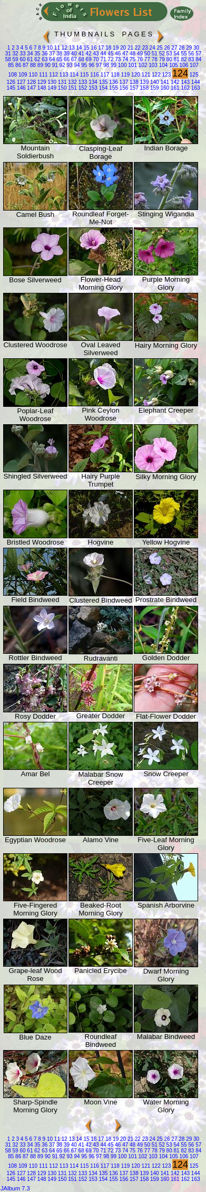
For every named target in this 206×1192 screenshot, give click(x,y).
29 (188, 48)
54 (176, 53)
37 (51, 53)
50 (146, 53)
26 (166, 48)
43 (95, 53)
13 (71, 48)
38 (58, 53)
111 (42, 75)
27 (174, 48)
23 (144, 48)
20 (122, 48)
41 (80, 53)
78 (154, 59)
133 (82, 82)
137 (123, 82)
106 (183, 65)
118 (114, 75)
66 (66, 59)
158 (144, 88)
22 (137, 48)
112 (53, 75)
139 (144, 82)
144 (195, 82)
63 (43, 59)
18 (107, 48)
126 (10, 82)
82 (183, 59)
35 (37, 53)
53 (168, 53)
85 (11, 65)
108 (12, 75)
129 (41, 82)
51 (154, 53)
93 (69, 65)
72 (110, 59)
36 (43, 53)
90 (47, 65)
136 (112, 82)
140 (154, 82)
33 (22, 53)
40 (73, 53)
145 (10, 88)
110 (32, 75)
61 (29, 59)
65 (58, 59)
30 (195, 48)
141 (164, 82)
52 (161, 53)
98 (105, 65)
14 (78, 48)
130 (51, 82)
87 (24, 65)
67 (73, 59)
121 (145, 75)
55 (183, 53)
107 (193, 65)
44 (102, 53)
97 (98, 65)
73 (117, 59)
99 (112, 65)
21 (129, 48)
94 (76, 65)
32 (14, 53)
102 (142, 65)
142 (174, 82)
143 (185, 82)
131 (61, 82)
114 (73, 75)
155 (112, 88)
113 (63, 75)
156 (123, 88)
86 (17, 65)
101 (132, 65)
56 (190, 53)
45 (110, 53)
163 (195, 88)
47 (124, 53)
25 (159, 48)
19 (115, 48)
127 (20, 82)
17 (100, 48)
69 (88, 59)
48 (131, 53)
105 (173, 65)
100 (121, 65)
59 (14, 59)
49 (139, 53)
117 (104, 75)
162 (185, 88)
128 (31, 82)
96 (90, 65)
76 (139, 59)
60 (22, 59)
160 (164, 88)
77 (146, 59)
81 (176, 59)
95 (83, 65)
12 (63, 48)
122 (155, 75)
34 (29, 53)
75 (131, 59)
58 (8, 59)
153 (92, 88)
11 (56, 48)
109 (22, 75)
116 (94, 75)
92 (61, 65)
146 (20, 88)
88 (32, 65)
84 (197, 59)
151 (71, 88)
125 (193, 75)
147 (31, 88)
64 (51, 59)
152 (82, 88)
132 (71, 82)
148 (41, 88)
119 (125, 75)
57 (197, 53)
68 (80, 59)
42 (88, 53)
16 (93, 48)
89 (39, 65)
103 (152, 65)
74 (124, 59)
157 (133, 88)
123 (166, 75)
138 (133, 82)
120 (135, 75)
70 (95, 59)
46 (117, 53)
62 (37, 59)
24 (151, 48)
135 (102, 82)
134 (92, 82)
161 (174, 88)
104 (163, 65)
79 (161, 59)
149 (51, 88)
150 (61, 88)
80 (168, 59)
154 (102, 88)
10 (49, 48)
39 (66, 53)
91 (54, 65)
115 (84, 75)
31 (8, 53)
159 (154, 88)
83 (190, 59)
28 (180, 48)
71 (102, 59)
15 (86, 48)
